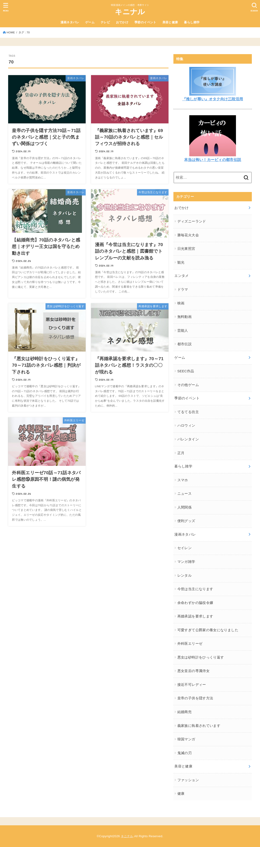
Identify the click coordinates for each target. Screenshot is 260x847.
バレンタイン (188, 439)
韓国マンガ (186, 739)
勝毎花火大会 (188, 235)
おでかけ (122, 22)
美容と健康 (170, 22)
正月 (181, 453)
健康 (181, 793)
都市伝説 (184, 344)
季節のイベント (145, 22)
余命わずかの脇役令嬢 (195, 603)
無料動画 (184, 317)
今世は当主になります (195, 589)
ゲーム (90, 22)
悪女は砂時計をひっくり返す (200, 657)
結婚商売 (184, 712)
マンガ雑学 (186, 562)
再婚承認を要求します (195, 616)
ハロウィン (186, 425)
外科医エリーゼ (190, 643)
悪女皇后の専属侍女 (193, 671)
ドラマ (182, 289)
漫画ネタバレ (69, 22)
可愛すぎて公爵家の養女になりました (207, 630)
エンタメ (181, 276)
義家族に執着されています (198, 726)
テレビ (105, 22)
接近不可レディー (191, 685)
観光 (181, 262)
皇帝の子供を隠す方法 (195, 698)
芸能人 (182, 330)
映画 (181, 303)
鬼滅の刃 (184, 753)
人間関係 (184, 507)
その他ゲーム (188, 385)
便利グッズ (186, 521)
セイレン (184, 548)
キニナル (130, 12)
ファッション (188, 780)
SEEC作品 (185, 371)
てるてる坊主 (188, 412)
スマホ (182, 480)
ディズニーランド (191, 221)
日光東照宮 (186, 249)
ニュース (184, 493)
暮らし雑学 (192, 22)
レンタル (184, 575)
